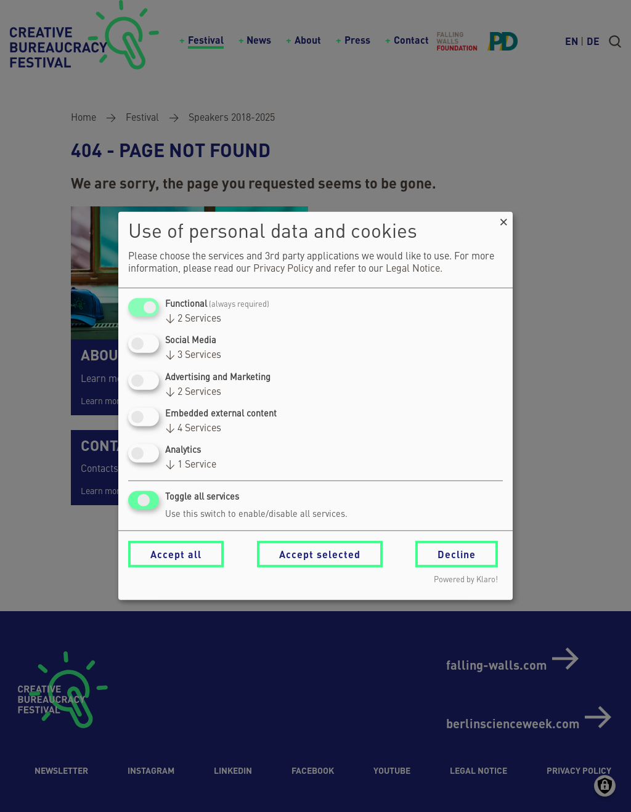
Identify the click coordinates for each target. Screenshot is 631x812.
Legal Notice (413, 269)
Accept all (176, 554)
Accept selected (319, 554)
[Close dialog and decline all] (503, 219)
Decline (457, 554)
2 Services (193, 319)
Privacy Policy (283, 269)
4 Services (193, 429)
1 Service (190, 465)
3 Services (193, 355)
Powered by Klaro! (466, 580)
